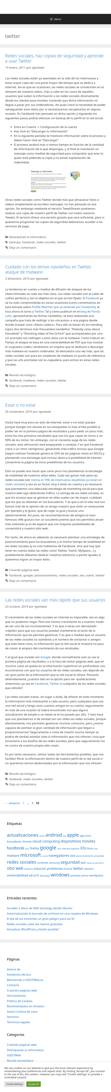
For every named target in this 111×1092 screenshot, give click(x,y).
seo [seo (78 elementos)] (83, 862)
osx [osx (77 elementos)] (72, 855)
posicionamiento (45, 575)
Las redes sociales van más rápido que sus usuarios (55, 600)
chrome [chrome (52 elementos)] (27, 841)
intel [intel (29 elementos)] (59, 848)
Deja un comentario (22, 247)
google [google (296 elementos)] (48, 847)
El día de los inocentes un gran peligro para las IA (40, 919)
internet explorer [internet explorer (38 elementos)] (71, 848)
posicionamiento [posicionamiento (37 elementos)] (84, 855)
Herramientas (16, 996)
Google (45, 657)
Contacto (13, 985)
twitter (61, 242)
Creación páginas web (22, 990)
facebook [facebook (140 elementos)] (15, 848)
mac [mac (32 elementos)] (96, 848)
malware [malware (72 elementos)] (13, 855)
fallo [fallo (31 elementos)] (27, 848)
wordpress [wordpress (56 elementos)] (96, 875)
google (28, 575)
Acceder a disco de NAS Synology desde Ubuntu (39, 908)
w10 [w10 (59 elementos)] (36, 875)
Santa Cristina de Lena (22, 1012)
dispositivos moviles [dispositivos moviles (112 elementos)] (78, 841)
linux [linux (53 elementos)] (90, 848)
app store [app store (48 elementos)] (85, 835)
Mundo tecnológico (22, 375)
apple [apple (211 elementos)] (73, 835)
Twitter (39, 311)
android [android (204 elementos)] (53, 835)
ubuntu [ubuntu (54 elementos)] (89, 869)
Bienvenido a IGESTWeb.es (25, 980)
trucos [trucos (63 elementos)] (68, 869)
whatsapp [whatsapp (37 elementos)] (45, 875)
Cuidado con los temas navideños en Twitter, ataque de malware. (48, 269)
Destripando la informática (27, 237)
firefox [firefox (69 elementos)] (34, 848)
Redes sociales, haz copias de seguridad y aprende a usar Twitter (54, 58)
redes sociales (46, 242)
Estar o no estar (20, 405)
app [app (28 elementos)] (64, 836)
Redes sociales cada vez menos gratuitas (34, 924)
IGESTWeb (14, 1055)
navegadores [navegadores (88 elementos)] (59, 855)
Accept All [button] (33, 1084)
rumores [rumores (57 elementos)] (42, 863)
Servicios (13, 1017)
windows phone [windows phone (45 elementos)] (79, 875)
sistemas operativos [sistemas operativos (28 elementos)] (95, 863)
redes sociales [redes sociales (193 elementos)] (21, 862)
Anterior (12, 803)
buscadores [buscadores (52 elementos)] (14, 841)
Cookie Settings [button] (14, 1084)
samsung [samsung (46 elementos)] (54, 862)
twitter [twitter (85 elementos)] (78, 868)
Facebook (92, 298)
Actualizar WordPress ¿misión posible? (33, 929)
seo (82, 575)
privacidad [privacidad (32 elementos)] (99, 855)
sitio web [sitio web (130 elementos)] (15, 868)
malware (29, 380)
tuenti (90, 575)
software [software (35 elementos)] (28, 868)
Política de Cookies (20, 1001)
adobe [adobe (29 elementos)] (42, 836)
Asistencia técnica (19, 974)
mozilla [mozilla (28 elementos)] (45, 856)
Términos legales (18, 1022)
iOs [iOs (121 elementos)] (83, 848)
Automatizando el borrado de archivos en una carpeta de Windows (52, 913)
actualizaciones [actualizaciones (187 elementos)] (22, 835)
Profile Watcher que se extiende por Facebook (63, 307)
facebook (28, 242)
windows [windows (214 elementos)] (60, 874)
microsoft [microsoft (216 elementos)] (30, 855)
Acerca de (13, 969)
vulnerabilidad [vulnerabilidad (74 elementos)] (17, 875)
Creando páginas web (24, 570)
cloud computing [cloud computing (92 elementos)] (46, 841)
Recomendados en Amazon (25, 1006)
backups (14, 242)
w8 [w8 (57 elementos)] (31, 875)
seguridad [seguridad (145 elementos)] (70, 862)
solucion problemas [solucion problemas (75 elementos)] (48, 868)
